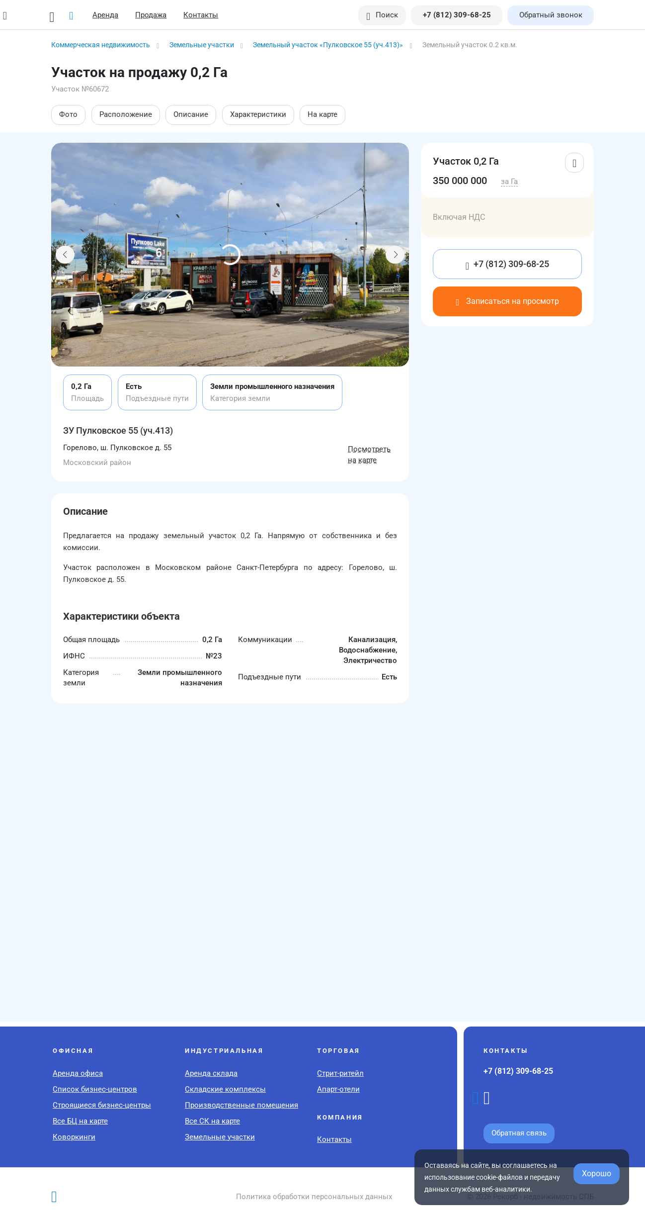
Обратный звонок (550, 14)
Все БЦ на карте (80, 1121)
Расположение (125, 114)
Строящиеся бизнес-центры (102, 1105)
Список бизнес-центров (95, 1089)
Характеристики (258, 114)
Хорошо (596, 1173)
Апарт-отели (338, 1089)
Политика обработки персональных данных (314, 1196)
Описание (190, 114)
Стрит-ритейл (340, 1073)
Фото (68, 114)
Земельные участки (220, 1136)
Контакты (200, 14)
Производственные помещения (241, 1105)
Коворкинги (74, 1136)
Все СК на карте (212, 1121)
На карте (322, 114)
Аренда (105, 14)
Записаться (507, 301)
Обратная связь (519, 1132)
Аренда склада (211, 1073)
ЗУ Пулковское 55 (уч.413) (118, 430)
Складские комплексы (225, 1089)
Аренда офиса (78, 1073)
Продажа (150, 14)
